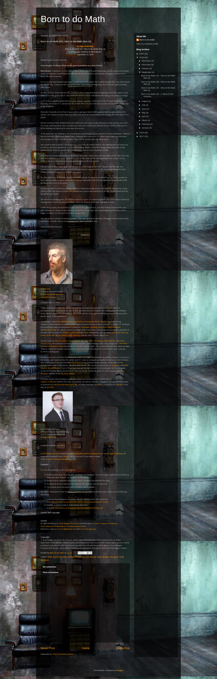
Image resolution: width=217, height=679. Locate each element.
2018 (141, 133)
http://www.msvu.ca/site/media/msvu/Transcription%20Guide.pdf (77, 508)
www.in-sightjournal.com (66, 529)
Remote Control (61, 341)
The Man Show (87, 341)
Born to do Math (73, 19)
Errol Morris (77, 362)
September (147, 72)
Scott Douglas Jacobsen (50, 453)
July (144, 105)
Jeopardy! (116, 365)
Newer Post (48, 648)
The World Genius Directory (69, 335)
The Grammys (109, 341)
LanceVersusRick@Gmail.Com (65, 384)
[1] (88, 235)
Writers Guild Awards (71, 332)
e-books (66, 456)
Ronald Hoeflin (50, 330)
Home (86, 648)
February (146, 124)
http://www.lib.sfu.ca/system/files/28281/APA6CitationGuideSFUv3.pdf (79, 502)
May (144, 113)
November (146, 65)
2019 (50, 557)
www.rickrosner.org (48, 297)
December (146, 61)
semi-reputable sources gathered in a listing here (75, 321)
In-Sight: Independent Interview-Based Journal (85, 453)
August (145, 101)
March (145, 120)
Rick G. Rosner (101, 321)
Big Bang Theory (67, 373)
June (144, 109)
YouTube (50, 387)
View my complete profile (147, 44)
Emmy (86, 332)
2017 (141, 136)
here (106, 335)
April (144, 116)
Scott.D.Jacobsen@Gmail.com (58, 459)
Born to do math (146, 40)
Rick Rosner (90, 557)
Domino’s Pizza (57, 346)
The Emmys (98, 341)
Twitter (99, 384)
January (145, 128)
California (52, 382)
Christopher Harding (89, 327)
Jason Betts (102, 327)
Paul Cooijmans (114, 327)
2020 (141, 54)
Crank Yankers (74, 341)
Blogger (120, 670)
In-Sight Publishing (115, 453)
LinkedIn (118, 384)
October (145, 68)
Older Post (123, 648)
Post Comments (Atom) (63, 654)
